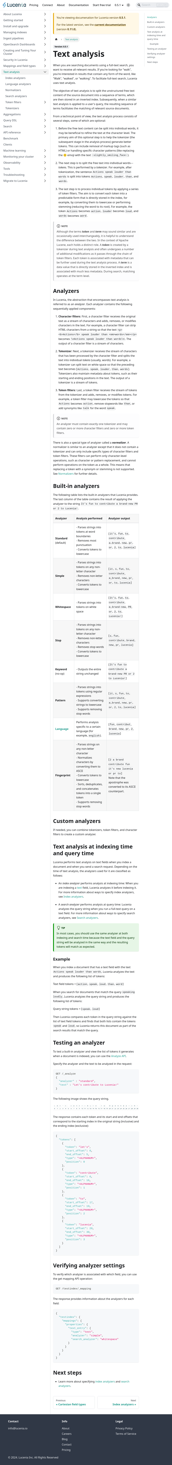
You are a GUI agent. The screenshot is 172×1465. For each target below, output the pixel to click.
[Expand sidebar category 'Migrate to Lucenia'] (45, 180)
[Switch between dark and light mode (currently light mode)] (128, 5)
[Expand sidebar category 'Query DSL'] (45, 120)
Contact (67, 1444)
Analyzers (152, 17)
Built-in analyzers (155, 22)
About (61, 5)
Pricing (33, 5)
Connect (47, 5)
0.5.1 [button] (118, 5)
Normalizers (66, 474)
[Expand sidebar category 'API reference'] (45, 132)
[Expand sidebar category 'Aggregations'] (45, 114)
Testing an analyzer (157, 48)
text (79, 888)
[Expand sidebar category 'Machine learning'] (45, 150)
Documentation (79, 5)
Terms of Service (126, 1434)
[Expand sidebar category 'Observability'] (45, 162)
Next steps (152, 62)
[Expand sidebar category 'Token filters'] (45, 102)
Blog (65, 1439)
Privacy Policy (124, 1428)
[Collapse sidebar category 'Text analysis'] (45, 72)
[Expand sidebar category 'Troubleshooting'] (45, 174)
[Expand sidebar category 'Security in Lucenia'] (45, 60)
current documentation (110, 25)
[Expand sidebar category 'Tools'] (45, 168)
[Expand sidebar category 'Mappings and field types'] (45, 66)
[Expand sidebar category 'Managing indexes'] (45, 32)
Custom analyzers (156, 26)
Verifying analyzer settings (156, 55)
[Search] (152, 5)
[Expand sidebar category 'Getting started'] (45, 20)
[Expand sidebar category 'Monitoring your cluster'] (45, 156)
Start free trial (102, 5)
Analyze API (118, 1056)
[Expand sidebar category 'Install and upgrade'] (45, 26)
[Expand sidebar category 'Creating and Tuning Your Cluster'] (45, 52)
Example (154, 43)
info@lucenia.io (17, 1428)
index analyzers (105, 1381)
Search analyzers (87, 918)
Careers (67, 1434)
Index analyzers (73, 896)
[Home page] (56, 39)
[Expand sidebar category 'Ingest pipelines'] (45, 38)
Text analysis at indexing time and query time (156, 35)
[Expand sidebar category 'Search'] (45, 126)
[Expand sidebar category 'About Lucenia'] (45, 14)
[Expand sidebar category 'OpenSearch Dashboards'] (45, 44)
